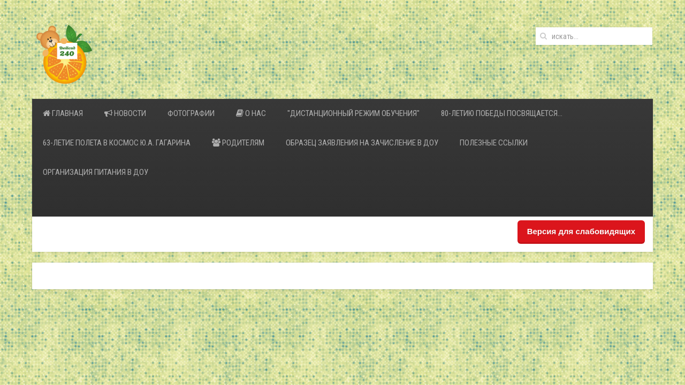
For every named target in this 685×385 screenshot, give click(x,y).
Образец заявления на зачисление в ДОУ (362, 143)
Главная (63, 113)
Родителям (238, 143)
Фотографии (191, 113)
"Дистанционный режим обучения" (353, 113)
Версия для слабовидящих (581, 231)
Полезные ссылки (494, 143)
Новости (125, 113)
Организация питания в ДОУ (95, 172)
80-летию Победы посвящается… (501, 113)
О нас (251, 113)
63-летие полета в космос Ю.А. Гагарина (117, 143)
